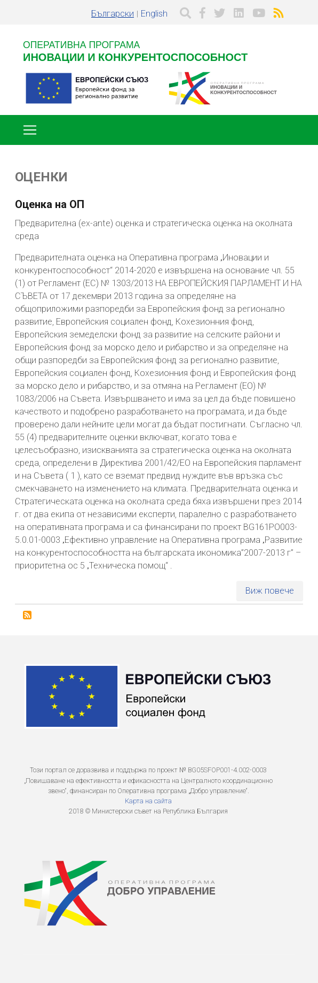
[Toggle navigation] (30, 130)
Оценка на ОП (49, 204)
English (154, 14)
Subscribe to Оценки (27, 615)
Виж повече (269, 591)
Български (112, 14)
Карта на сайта (148, 801)
